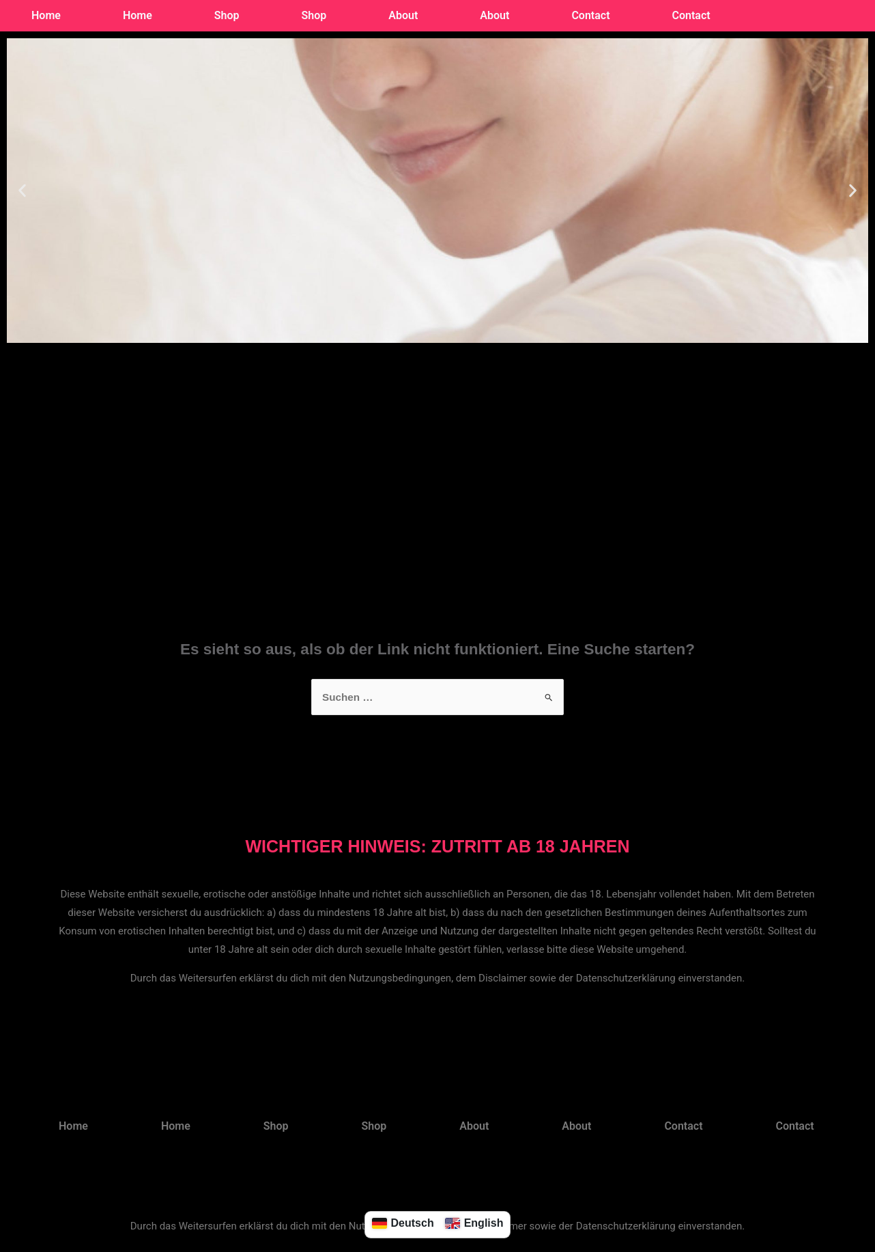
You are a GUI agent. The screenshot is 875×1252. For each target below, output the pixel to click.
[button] (22, 190)
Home (46, 15)
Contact (590, 15)
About (403, 15)
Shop (227, 15)
